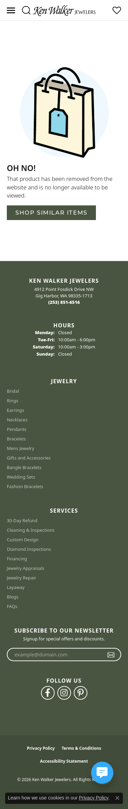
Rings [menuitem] (12, 401)
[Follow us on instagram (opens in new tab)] (64, 693)
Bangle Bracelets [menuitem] (24, 467)
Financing (17, 559)
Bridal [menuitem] (13, 391)
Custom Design (23, 539)
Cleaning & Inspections (31, 530)
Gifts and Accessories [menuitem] (29, 458)
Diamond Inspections (29, 549)
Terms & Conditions (81, 748)
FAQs (12, 606)
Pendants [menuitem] (16, 429)
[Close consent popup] (117, 798)
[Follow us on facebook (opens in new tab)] (48, 693)
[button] (26, 10)
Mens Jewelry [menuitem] (20, 448)
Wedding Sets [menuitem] (21, 477)
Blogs (12, 597)
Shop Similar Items (51, 212)
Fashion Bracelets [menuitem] (25, 486)
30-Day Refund (22, 520)
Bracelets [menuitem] (16, 439)
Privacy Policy (41, 748)
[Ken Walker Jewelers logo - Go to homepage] (64, 10)
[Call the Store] (64, 302)
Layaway (16, 587)
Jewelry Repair (21, 578)
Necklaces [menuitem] (17, 420)
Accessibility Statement (64, 761)
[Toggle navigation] (10, 10)
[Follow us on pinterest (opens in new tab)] (80, 693)
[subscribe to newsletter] (111, 655)
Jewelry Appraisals (25, 568)
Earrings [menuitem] (15, 410)
